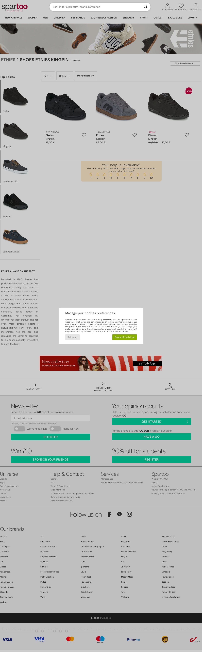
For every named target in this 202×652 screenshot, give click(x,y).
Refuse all (72, 337)
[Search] (145, 7)
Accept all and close (125, 337)
